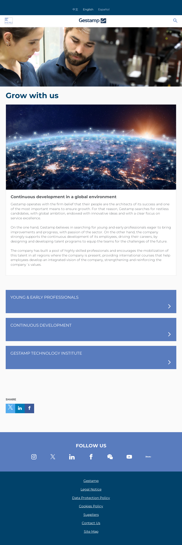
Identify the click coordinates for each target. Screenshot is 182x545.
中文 (75, 9)
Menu (9, 21)
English (88, 9)
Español (103, 9)
